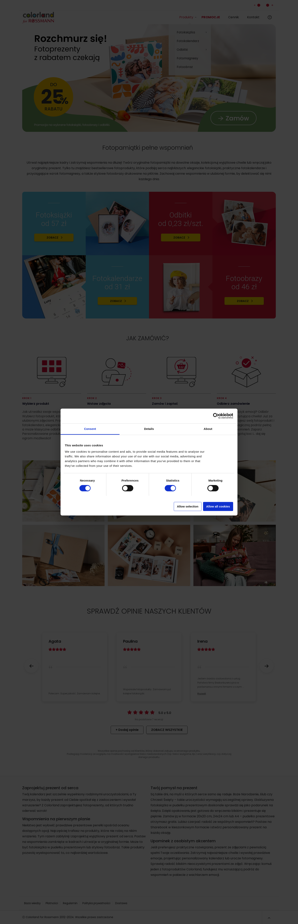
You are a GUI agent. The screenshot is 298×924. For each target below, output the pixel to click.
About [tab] (208, 428)
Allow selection (187, 506)
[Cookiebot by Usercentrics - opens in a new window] (216, 416)
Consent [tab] (90, 428)
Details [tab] (149, 428)
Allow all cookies (218, 506)
